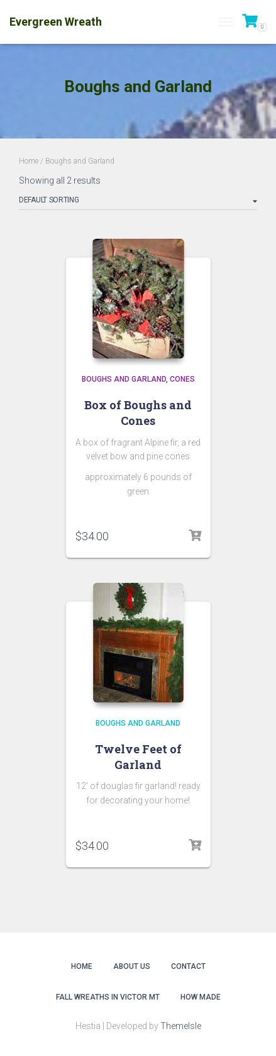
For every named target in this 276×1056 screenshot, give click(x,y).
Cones (182, 379)
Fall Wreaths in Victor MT (108, 997)
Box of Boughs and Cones (138, 412)
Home (28, 161)
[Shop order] (138, 202)
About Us (131, 966)
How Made (200, 997)
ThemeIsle (180, 1026)
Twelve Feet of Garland (138, 756)
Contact (188, 966)
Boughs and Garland (124, 379)
